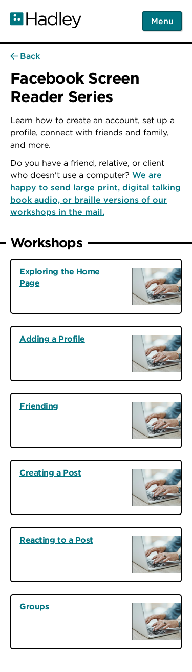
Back (30, 56)
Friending (38, 406)
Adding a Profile (52, 338)
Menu (162, 21)
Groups (34, 606)
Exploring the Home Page (59, 276)
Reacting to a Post (56, 540)
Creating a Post (50, 472)
